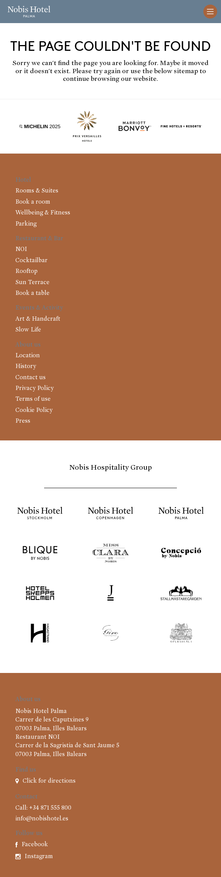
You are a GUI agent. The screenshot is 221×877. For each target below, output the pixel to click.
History (25, 366)
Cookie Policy (34, 410)
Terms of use (33, 399)
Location (27, 356)
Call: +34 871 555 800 (43, 808)
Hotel (23, 180)
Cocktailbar (31, 261)
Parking (25, 224)
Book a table (32, 293)
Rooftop (26, 271)
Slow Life (28, 330)
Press (22, 421)
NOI (21, 249)
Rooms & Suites (36, 191)
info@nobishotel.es (41, 819)
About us (28, 345)
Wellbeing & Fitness (42, 213)
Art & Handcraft (37, 319)
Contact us (30, 378)
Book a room (32, 202)
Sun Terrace (32, 283)
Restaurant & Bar (39, 239)
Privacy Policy (34, 388)
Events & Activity (39, 308)
